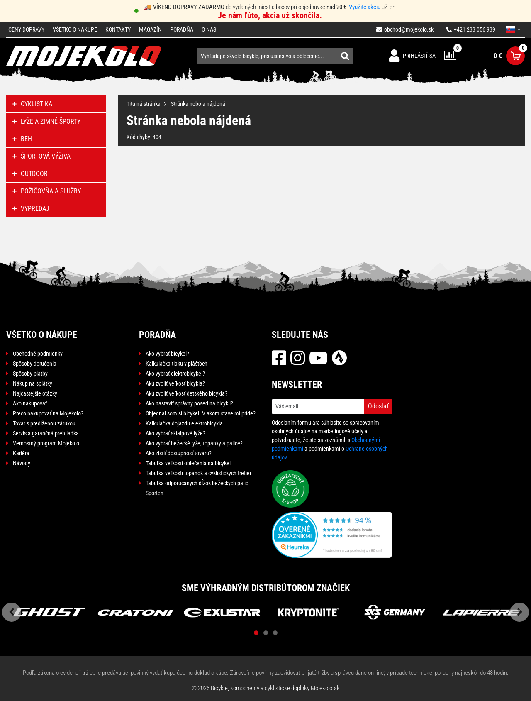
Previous (11, 612)
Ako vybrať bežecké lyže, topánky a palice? (194, 443)
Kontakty (118, 29)
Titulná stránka (144, 103)
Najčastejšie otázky (35, 393)
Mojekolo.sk (325, 688)
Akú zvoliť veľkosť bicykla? (175, 383)
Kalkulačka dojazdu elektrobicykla (184, 423)
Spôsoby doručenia (34, 363)
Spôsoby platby (30, 373)
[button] (513, 29)
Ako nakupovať (30, 403)
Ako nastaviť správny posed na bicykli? (189, 403)
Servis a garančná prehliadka (46, 433)
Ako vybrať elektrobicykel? (175, 373)
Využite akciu (364, 7)
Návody (21, 463)
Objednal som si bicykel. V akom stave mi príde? (201, 413)
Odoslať (378, 406)
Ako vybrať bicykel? (167, 353)
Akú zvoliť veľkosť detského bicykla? (186, 393)
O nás (209, 29)
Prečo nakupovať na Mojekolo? (48, 413)
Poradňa (181, 29)
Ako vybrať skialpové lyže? (175, 433)
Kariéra (21, 453)
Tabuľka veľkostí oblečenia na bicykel (188, 463)
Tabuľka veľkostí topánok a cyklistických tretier (198, 473)
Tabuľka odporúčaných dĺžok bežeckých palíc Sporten (197, 488)
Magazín (150, 29)
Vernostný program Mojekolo (46, 443)
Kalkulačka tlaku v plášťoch (176, 363)
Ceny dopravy (26, 29)
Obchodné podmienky (38, 353)
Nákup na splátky (32, 383)
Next (519, 612)
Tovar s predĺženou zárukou (44, 423)
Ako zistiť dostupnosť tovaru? (179, 453)
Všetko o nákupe (75, 29)
